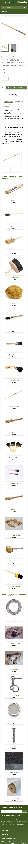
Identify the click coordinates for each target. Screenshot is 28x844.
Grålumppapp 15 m (14, 798)
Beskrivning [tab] (8, 101)
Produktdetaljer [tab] (18, 101)
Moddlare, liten (14, 483)
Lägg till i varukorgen (16, 88)
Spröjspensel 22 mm (14, 432)
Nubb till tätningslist (14, 643)
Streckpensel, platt (12, 169)
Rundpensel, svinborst (14, 226)
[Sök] (14, 7)
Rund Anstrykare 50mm (14, 586)
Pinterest (13, 56)
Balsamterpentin (14, 669)
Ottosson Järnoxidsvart (14, 772)
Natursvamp (14, 303)
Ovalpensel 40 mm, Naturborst (14, 251)
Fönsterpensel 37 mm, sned (14, 329)
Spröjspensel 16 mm (14, 509)
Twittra (9, 56)
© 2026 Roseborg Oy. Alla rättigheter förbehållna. (12, 841)
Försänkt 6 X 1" (14, 746)
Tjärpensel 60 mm (14, 380)
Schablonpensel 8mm (14, 200)
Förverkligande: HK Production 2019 (19, 843)
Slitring (14, 618)
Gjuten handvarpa (14, 695)
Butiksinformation (8, 838)
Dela (5, 56)
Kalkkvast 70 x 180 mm (14, 561)
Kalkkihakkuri (14, 277)
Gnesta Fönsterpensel (14, 355)
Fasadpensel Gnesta (14, 458)
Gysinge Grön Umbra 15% (14, 721)
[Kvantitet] (3, 87)
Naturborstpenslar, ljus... (14, 535)
